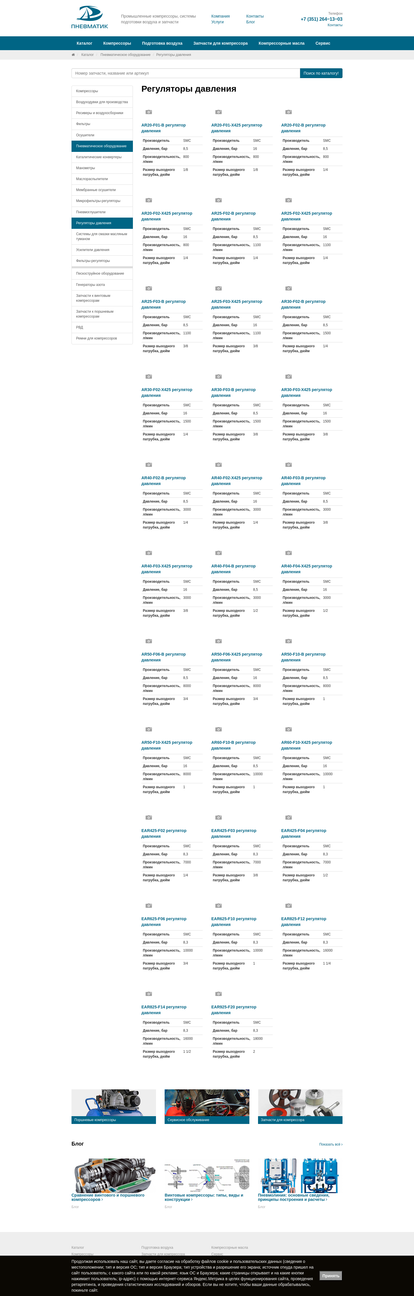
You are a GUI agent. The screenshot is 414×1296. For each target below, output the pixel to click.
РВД (79, 327)
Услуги (217, 22)
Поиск (321, 73)
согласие (165, 1261)
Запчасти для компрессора (220, 43)
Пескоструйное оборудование (100, 273)
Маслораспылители (92, 179)
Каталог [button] (84, 43)
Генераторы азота (90, 285)
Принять (330, 1276)
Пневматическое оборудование (125, 55)
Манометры (85, 168)
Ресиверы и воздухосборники (99, 113)
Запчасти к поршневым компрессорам (95, 314)
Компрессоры (87, 91)
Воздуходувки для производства (102, 102)
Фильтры (83, 124)
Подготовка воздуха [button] (162, 43)
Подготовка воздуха (157, 1248)
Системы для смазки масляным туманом (101, 236)
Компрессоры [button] (117, 43)
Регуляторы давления (93, 223)
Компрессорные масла (281, 43)
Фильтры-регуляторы (93, 261)
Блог (250, 22)
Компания (220, 16)
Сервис (322, 43)
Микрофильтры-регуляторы (98, 201)
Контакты (255, 16)
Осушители (85, 135)
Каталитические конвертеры (99, 157)
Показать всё (331, 1144)
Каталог (87, 55)
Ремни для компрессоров (96, 338)
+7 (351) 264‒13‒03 (322, 19)
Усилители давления (92, 250)
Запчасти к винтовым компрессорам (93, 298)
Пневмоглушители (91, 212)
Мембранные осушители (96, 190)
